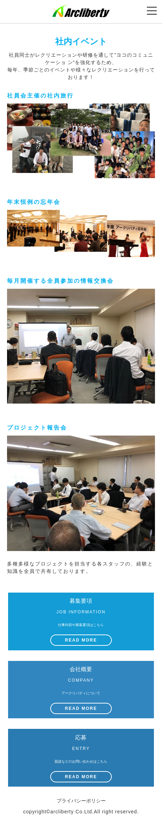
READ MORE (81, 640)
